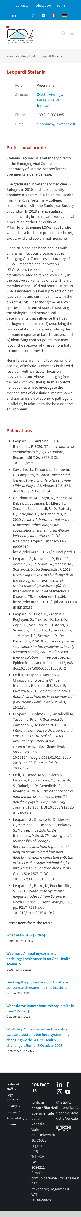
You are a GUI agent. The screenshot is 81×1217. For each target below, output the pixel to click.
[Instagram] (59, 1091)
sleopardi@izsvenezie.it (56, 124)
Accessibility (15, 1118)
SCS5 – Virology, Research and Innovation (50, 100)
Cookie (11, 1112)
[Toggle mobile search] (63, 33)
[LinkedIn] (59, 1084)
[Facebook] (67, 1084)
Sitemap (12, 1124)
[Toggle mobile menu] (72, 33)
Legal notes (10, 1097)
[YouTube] (67, 1091)
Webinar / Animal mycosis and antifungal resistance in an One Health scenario (38, 959)
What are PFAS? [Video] (25, 935)
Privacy (11, 1106)
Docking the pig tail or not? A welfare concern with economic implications (37, 985)
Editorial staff (12, 1086)
